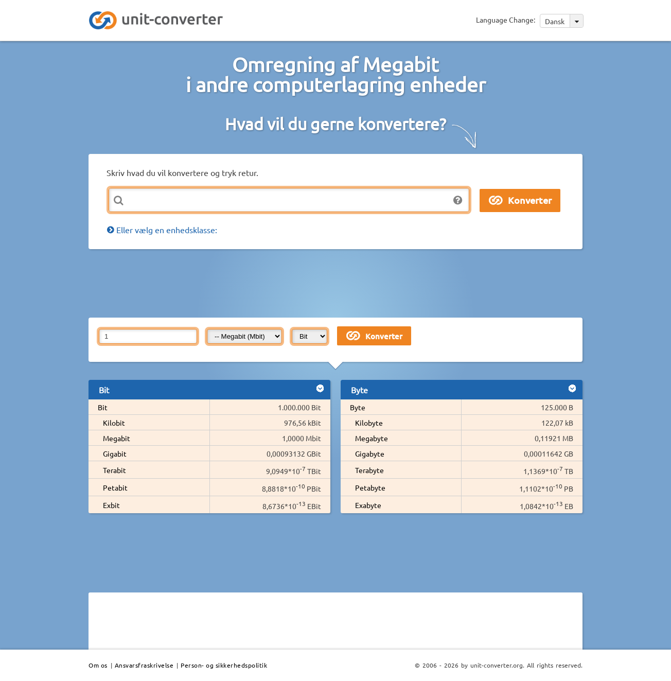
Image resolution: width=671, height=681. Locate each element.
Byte (357, 407)
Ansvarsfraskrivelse (144, 665)
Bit (103, 407)
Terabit (114, 470)
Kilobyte (369, 422)
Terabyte (369, 470)
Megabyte (371, 438)
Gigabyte (369, 453)
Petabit (115, 487)
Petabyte (370, 487)
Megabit (116, 438)
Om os (98, 665)
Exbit (111, 505)
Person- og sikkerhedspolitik (224, 665)
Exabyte (368, 505)
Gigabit (115, 453)
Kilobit (114, 422)
